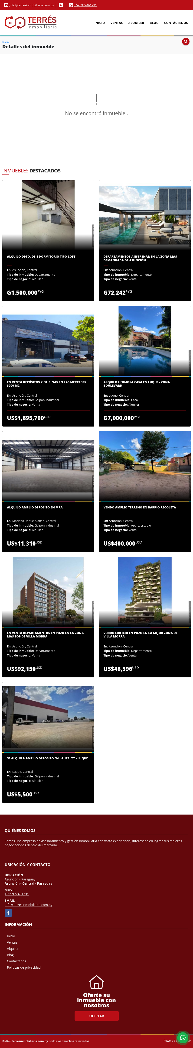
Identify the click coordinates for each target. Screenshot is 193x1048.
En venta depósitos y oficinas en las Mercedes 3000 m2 (46, 384)
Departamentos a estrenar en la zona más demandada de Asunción (140, 258)
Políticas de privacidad (24, 967)
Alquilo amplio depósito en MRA (35, 507)
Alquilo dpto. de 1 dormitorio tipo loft (41, 257)
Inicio (100, 23)
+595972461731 (85, 5)
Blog (154, 23)
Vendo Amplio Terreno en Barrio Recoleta (140, 507)
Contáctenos (176, 23)
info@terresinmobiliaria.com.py (28, 904)
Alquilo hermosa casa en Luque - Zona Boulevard (137, 384)
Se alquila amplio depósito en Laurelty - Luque (47, 758)
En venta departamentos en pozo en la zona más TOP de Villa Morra (45, 634)
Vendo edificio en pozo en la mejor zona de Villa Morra (141, 634)
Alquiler (136, 23)
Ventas (117, 23)
